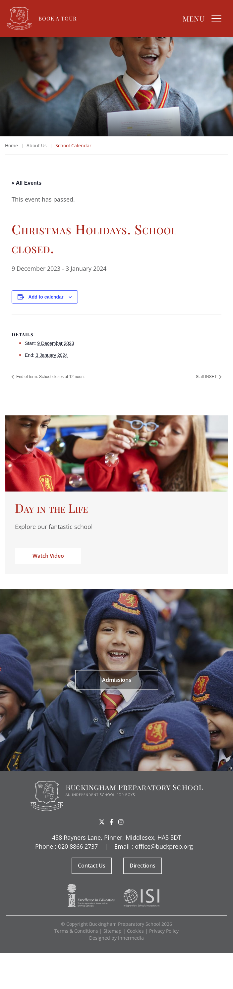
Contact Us (91, 865)
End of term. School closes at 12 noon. (50, 376)
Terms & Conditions (76, 931)
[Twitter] (102, 822)
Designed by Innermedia (116, 938)
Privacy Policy (164, 931)
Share (132, 822)
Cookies (135, 931)
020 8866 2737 (78, 846)
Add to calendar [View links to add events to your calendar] (46, 297)
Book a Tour (57, 18)
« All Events (26, 183)
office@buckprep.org (164, 846)
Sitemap (112, 931)
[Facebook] (111, 822)
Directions (142, 865)
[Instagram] (121, 822)
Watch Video (48, 555)
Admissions (116, 679)
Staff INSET (207, 376)
